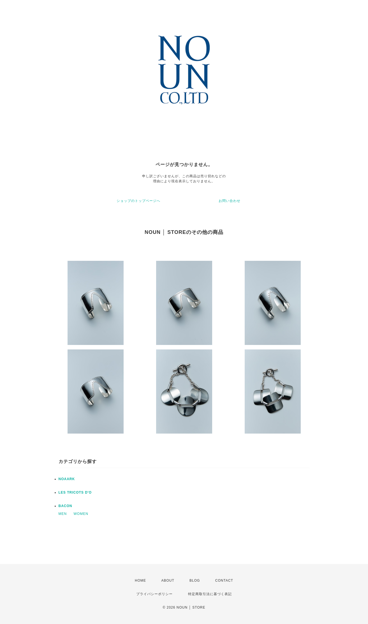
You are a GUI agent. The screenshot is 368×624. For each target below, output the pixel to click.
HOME (140, 580)
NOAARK (67, 479)
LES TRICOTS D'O (75, 492)
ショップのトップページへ (138, 201)
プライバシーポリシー (154, 594)
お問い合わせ (229, 201)
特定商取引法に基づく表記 (210, 594)
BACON (65, 506)
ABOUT (167, 580)
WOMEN (81, 514)
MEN (63, 514)
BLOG (194, 580)
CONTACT (224, 580)
